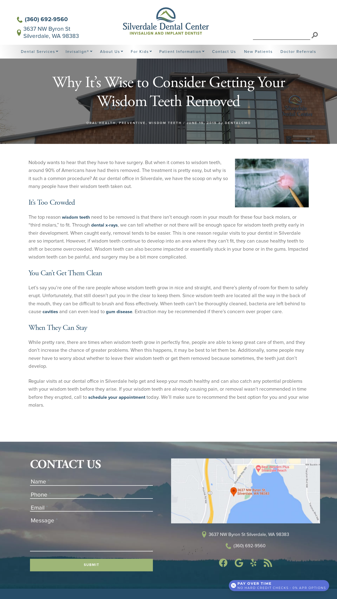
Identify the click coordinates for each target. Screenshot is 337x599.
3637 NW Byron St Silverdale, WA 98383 (48, 33)
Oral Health (101, 134)
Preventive (132, 134)
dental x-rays (105, 236)
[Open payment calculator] (278, 584)
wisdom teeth (77, 228)
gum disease (121, 323)
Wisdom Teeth (165, 134)
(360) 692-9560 (42, 19)
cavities (51, 323)
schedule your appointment (119, 408)
